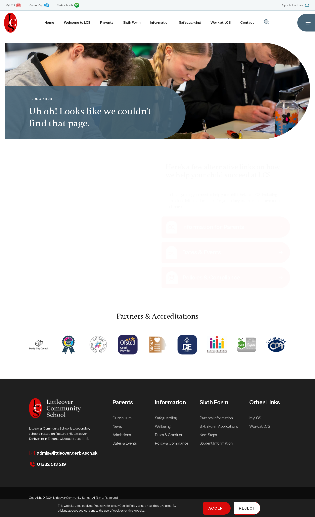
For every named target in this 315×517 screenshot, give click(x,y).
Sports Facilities (295, 5)
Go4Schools (68, 5)
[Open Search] (266, 22)
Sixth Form (132, 22)
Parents (107, 22)
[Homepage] (8, 23)
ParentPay (39, 5)
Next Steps (211, 435)
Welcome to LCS (77, 22)
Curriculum (124, 418)
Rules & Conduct (171, 435)
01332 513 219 (47, 464)
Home (49, 22)
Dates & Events (127, 443)
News (119, 426)
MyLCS (13, 5)
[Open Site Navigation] (306, 22)
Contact (247, 22)
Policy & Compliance (174, 443)
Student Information (218, 443)
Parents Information (218, 418)
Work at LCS (221, 22)
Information (159, 22)
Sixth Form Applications (221, 426)
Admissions (124, 435)
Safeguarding (190, 22)
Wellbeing (165, 426)
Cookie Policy (128, 506)
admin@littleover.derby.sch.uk (63, 453)
